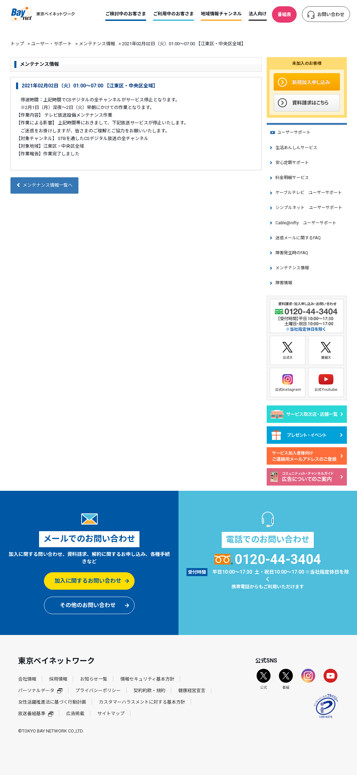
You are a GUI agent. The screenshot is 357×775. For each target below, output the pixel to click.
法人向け (258, 13)
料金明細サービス (292, 177)
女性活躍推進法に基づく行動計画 (52, 702)
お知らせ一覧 (93, 679)
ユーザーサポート (294, 132)
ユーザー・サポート (51, 43)
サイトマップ (110, 713)
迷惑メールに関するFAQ (298, 237)
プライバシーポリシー (98, 690)
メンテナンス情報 (97, 43)
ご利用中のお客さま (173, 13)
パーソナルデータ (40, 690)
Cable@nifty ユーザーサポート (305, 222)
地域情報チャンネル (221, 13)
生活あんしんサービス (296, 147)
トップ (17, 43)
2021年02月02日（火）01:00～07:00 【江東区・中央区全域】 (90, 85)
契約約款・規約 (149, 690)
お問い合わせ (330, 14)
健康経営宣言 (191, 690)
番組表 (284, 14)
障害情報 (283, 282)
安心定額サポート (292, 162)
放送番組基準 (35, 713)
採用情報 (58, 679)
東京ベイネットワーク (42, 14)
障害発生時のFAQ (291, 252)
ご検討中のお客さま (125, 13)
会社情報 (27, 679)
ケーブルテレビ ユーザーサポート (308, 192)
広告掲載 (75, 713)
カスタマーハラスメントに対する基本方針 (142, 702)
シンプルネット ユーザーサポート (308, 207)
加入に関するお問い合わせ (87, 581)
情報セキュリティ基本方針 (147, 679)
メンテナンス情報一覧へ (44, 185)
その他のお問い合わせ (88, 605)
